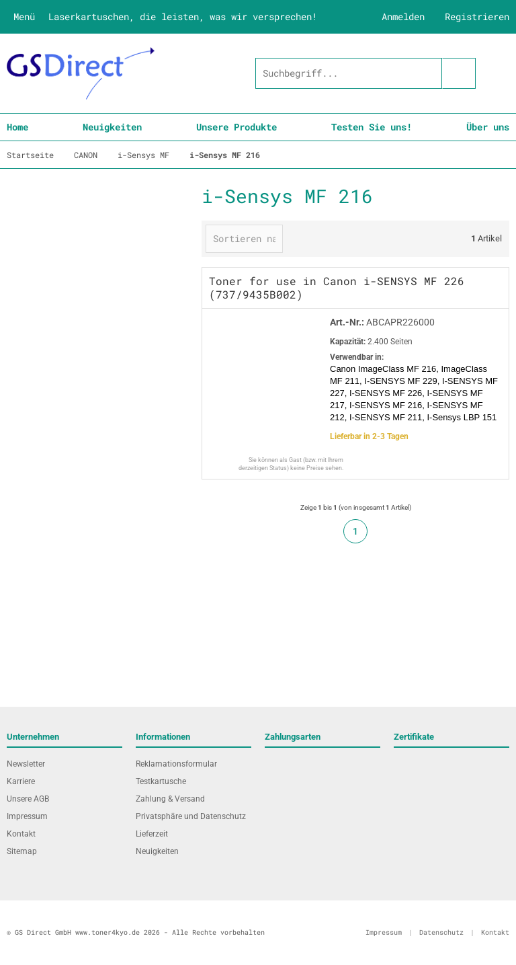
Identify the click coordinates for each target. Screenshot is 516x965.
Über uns (487, 126)
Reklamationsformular (176, 764)
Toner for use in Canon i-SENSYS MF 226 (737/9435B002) (336, 287)
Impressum (27, 816)
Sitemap (22, 851)
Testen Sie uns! (371, 126)
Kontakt (21, 834)
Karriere (21, 781)
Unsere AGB (28, 799)
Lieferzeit (152, 834)
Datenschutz (441, 932)
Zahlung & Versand (170, 799)
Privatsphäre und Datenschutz (191, 816)
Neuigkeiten (112, 126)
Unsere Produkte (236, 126)
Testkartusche (161, 781)
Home (17, 126)
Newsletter (26, 764)
